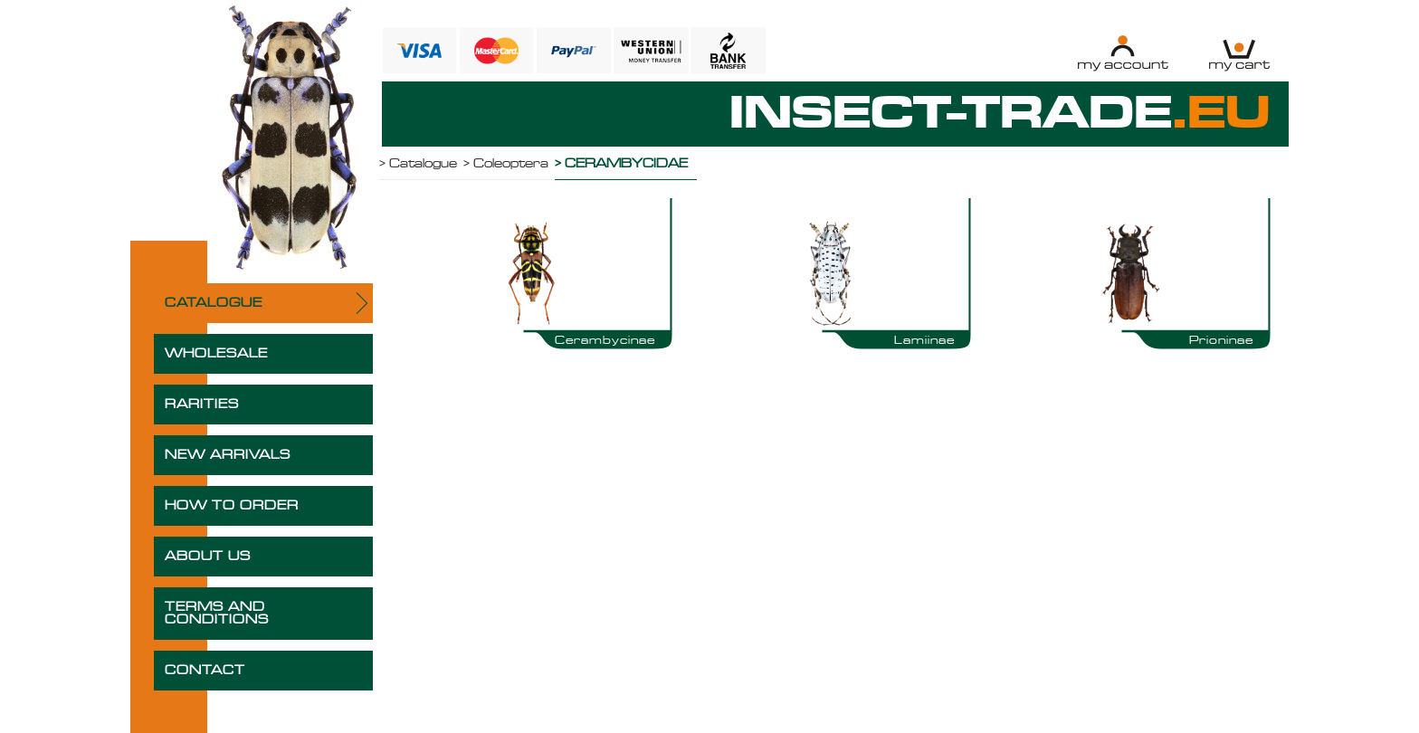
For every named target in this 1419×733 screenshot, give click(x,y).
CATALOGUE (213, 303)
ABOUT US (208, 556)
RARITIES (202, 404)
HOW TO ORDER (232, 506)
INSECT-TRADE (1000, 114)
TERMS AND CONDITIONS (217, 613)
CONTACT (205, 670)
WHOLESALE (216, 353)
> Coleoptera (505, 163)
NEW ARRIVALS (227, 455)
